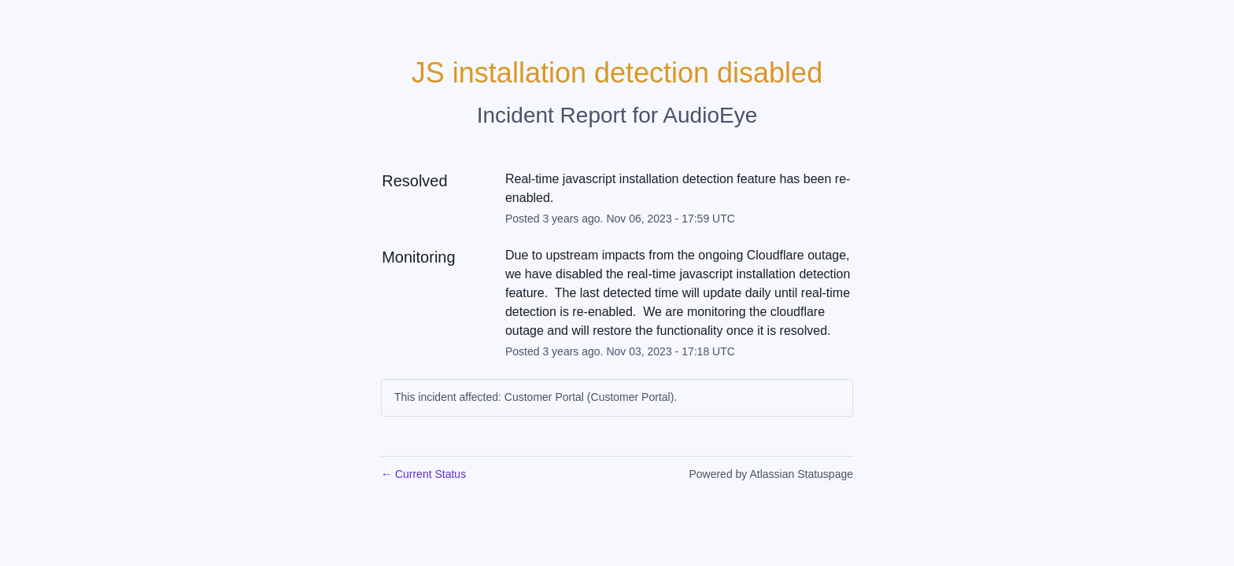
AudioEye (710, 115)
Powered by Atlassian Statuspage (771, 474)
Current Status (423, 474)
